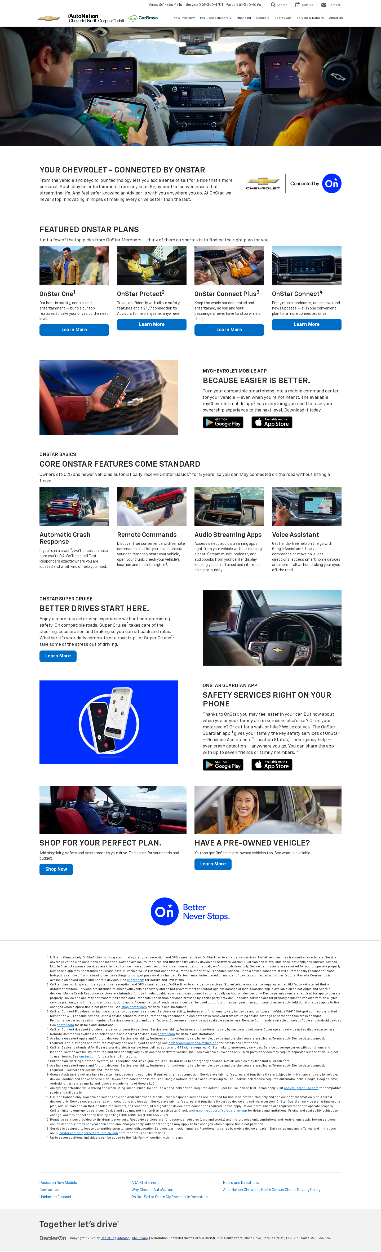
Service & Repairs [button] (310, 18)
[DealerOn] (53, 1238)
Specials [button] (262, 18)
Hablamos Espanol (55, 1198)
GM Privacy (140, 1238)
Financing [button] (244, 18)
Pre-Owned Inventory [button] (215, 18)
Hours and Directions (241, 1183)
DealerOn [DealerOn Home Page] (107, 1238)
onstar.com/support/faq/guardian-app (217, 1111)
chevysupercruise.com (301, 1088)
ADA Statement (145, 1183)
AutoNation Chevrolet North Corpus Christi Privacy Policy (271, 1190)
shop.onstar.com (134, 1007)
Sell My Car (282, 18)
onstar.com (135, 980)
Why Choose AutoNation (152, 1190)
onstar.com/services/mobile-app (193, 1043)
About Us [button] (336, 18)
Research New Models (58, 1183)
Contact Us (49, 1190)
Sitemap (123, 1238)
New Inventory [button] (184, 18)
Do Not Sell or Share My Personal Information (169, 1198)
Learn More (74, 330)
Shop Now (56, 870)
